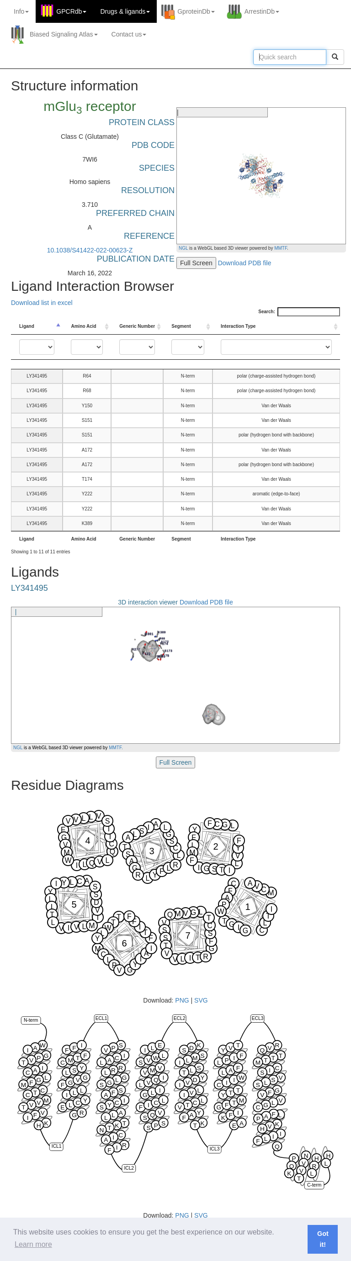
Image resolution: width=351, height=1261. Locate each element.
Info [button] (21, 11)
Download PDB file (244, 263)
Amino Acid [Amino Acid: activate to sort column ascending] (83, 326)
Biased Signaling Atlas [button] (64, 34)
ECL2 (180, 1018)
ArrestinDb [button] (262, 11)
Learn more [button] (33, 1244)
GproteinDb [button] (196, 11)
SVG (201, 1000)
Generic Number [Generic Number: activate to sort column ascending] (137, 326)
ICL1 (57, 1146)
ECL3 (258, 1018)
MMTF (280, 248)
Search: (299, 311)
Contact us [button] (129, 34)
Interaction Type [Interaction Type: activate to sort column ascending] (238, 326)
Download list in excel (42, 302)
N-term (31, 1020)
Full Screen (196, 263)
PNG (182, 1000)
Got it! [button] (323, 1239)
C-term (314, 1184)
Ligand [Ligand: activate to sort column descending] (26, 326)
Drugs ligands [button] (125, 11)
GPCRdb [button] (71, 11)
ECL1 (101, 1018)
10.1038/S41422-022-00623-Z (90, 250)
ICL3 (215, 1148)
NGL (183, 248)
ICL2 (129, 1168)
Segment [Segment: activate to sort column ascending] (181, 326)
